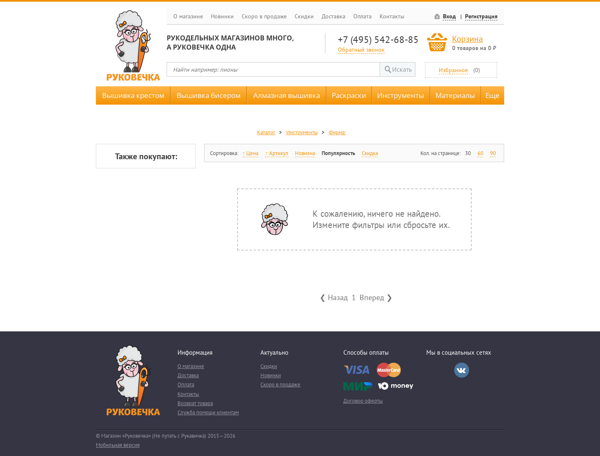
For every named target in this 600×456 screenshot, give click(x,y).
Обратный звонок (361, 49)
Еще (492, 95)
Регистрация (481, 16)
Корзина (467, 38)
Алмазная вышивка (286, 95)
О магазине (188, 16)
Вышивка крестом (133, 95)
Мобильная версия (118, 444)
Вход (449, 16)
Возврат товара (195, 403)
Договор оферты (363, 400)
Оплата (362, 16)
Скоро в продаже (264, 16)
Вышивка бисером (208, 95)
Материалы (455, 95)
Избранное (453, 70)
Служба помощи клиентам (208, 412)
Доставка (333, 16)
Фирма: (337, 132)
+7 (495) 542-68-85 (378, 39)
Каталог (266, 132)
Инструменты (400, 95)
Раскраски (349, 95)
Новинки (222, 16)
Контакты (392, 16)
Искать (402, 69)
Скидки (304, 16)
